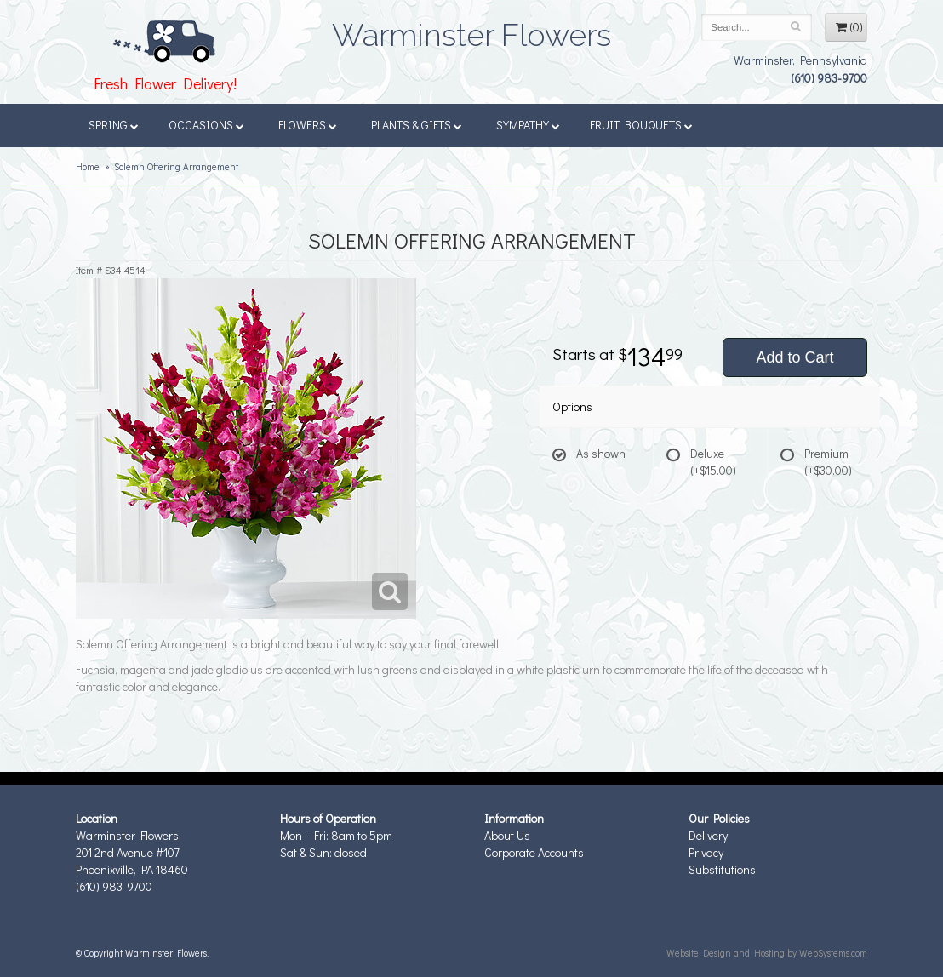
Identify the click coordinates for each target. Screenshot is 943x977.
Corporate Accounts (534, 852)
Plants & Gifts (416, 125)
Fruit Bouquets (641, 125)
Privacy (706, 852)
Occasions (206, 125)
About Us (507, 835)
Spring (114, 125)
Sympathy (528, 125)
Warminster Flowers (471, 30)
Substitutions (722, 869)
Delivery (708, 835)
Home (88, 166)
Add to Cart (794, 357)
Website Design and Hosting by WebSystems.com (766, 952)
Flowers (307, 125)
